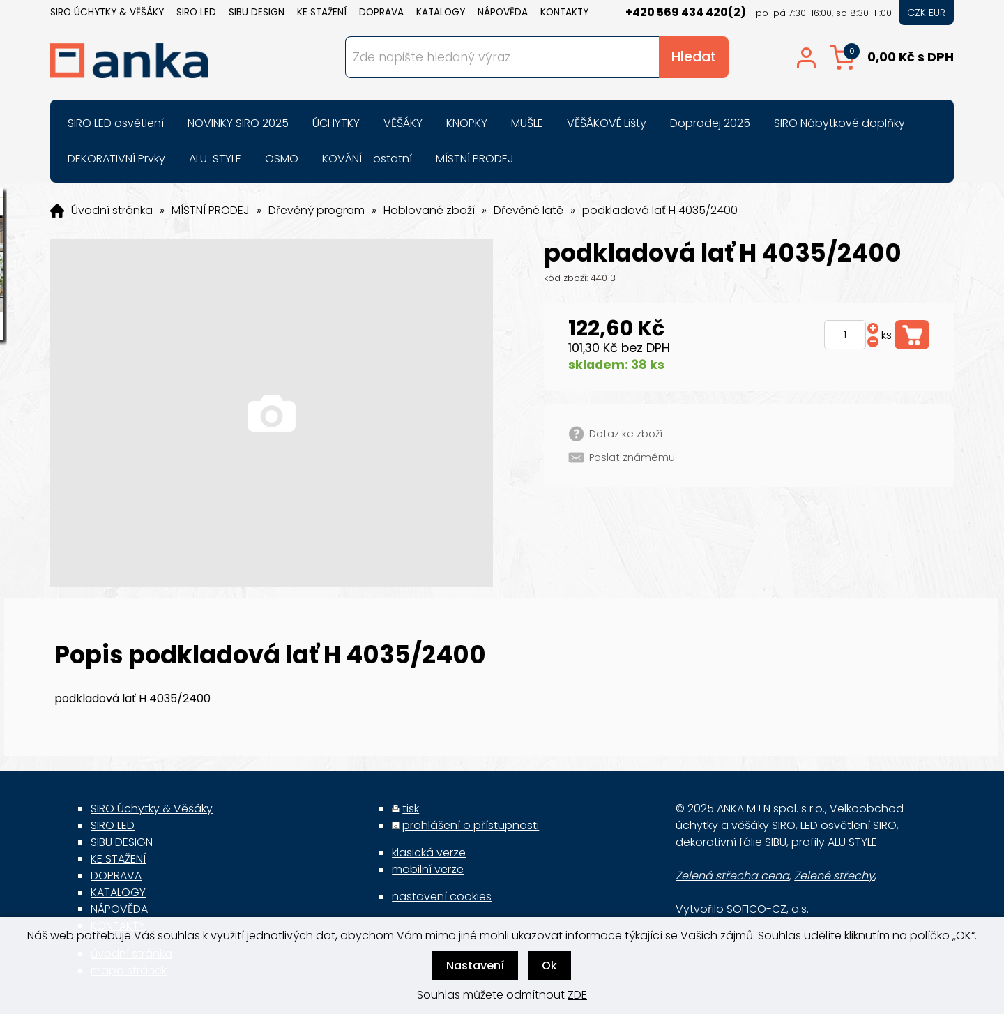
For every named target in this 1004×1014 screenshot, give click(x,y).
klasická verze (429, 853)
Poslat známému (632, 457)
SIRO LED (196, 12)
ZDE (577, 995)
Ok (549, 966)
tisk (410, 809)
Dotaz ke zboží (625, 434)
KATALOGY (440, 12)
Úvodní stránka (112, 211)
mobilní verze (428, 869)
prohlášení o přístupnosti (470, 825)
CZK (916, 13)
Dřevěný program (316, 211)
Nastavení (475, 966)
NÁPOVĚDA (503, 12)
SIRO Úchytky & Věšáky (107, 12)
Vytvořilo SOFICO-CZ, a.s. (742, 909)
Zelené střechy (834, 876)
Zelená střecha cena (732, 876)
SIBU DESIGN (256, 12)
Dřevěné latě (528, 211)
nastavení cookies (442, 896)
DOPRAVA (381, 12)
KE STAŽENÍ (322, 12)
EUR (937, 13)
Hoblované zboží (429, 211)
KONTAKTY (564, 12)
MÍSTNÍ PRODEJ (211, 211)
